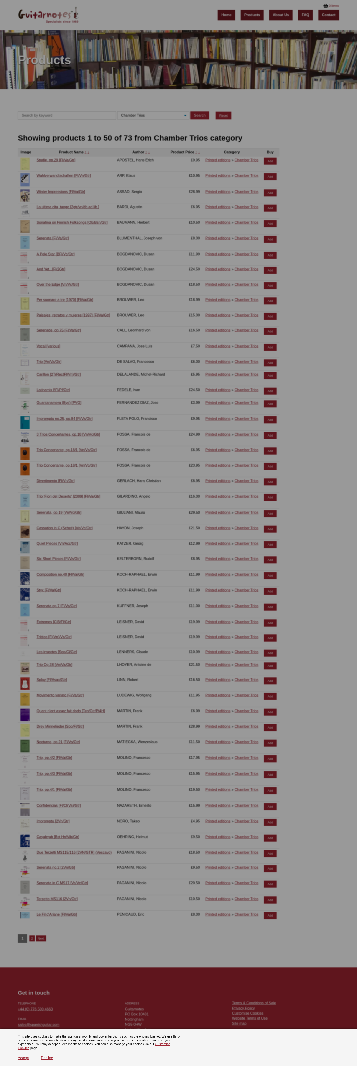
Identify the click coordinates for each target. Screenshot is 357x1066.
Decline (47, 1058)
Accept (23, 1058)
